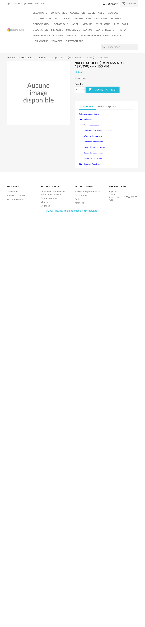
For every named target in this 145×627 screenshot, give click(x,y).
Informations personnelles (87, 191)
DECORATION (40, 29)
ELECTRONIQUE (74, 41)
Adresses (79, 202)
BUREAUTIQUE (59, 12)
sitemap (44, 202)
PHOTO (122, 29)
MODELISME (73, 29)
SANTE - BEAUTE (105, 29)
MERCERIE (57, 29)
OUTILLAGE (100, 18)
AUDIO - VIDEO (96, 12)
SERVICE (117, 35)
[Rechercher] (119, 47)
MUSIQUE (113, 12)
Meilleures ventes (15, 199)
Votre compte (84, 186)
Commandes (81, 195)
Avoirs (78, 199)
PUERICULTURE (41, 35)
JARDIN (75, 24)
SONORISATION (41, 24)
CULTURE (58, 35)
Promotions (12, 191)
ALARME (87, 29)
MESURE (87, 24)
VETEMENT (116, 18)
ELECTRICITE (40, 12)
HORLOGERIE (40, 41)
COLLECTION (77, 12)
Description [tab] (87, 106)
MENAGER (56, 41)
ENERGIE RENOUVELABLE (94, 35)
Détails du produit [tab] (108, 106)
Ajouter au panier (103, 90)
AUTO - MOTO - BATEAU (46, 18)
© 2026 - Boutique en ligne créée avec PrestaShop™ (72, 210)
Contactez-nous (49, 198)
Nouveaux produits (16, 195)
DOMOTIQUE (61, 24)
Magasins (45, 205)
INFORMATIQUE (82, 18)
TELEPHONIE (103, 24)
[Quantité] (78, 90)
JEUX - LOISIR (120, 24)
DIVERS (66, 18)
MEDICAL (72, 35)
